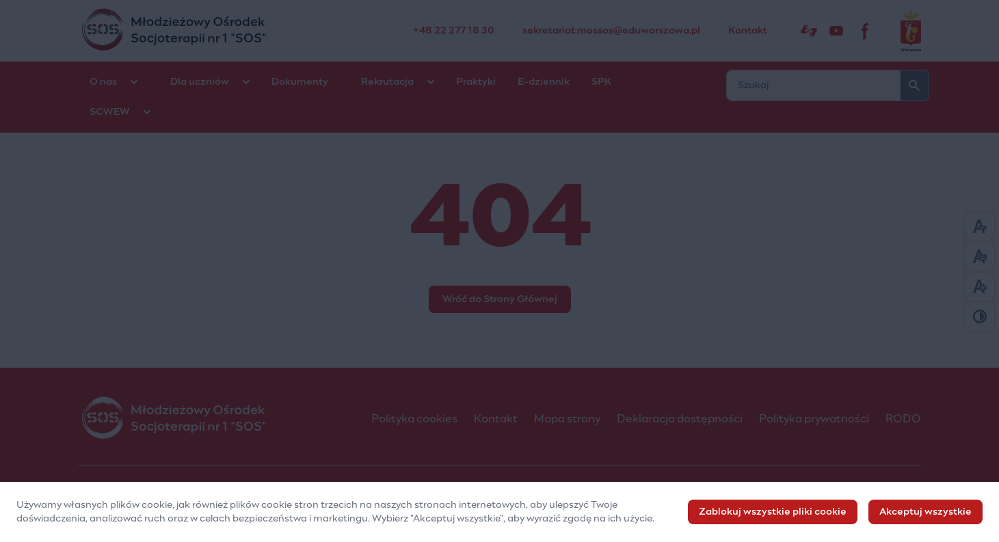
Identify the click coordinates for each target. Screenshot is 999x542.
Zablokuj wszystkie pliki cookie (773, 514)
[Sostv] (836, 31)
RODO (903, 419)
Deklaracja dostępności (680, 419)
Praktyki (476, 82)
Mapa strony (567, 419)
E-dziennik (544, 82)
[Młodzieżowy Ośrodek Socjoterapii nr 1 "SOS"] (246, 31)
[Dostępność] (809, 31)
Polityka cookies (414, 419)
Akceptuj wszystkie (925, 514)
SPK (601, 82)
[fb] (865, 31)
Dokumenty (299, 82)
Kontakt (496, 419)
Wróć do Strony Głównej (499, 299)
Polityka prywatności (814, 419)
